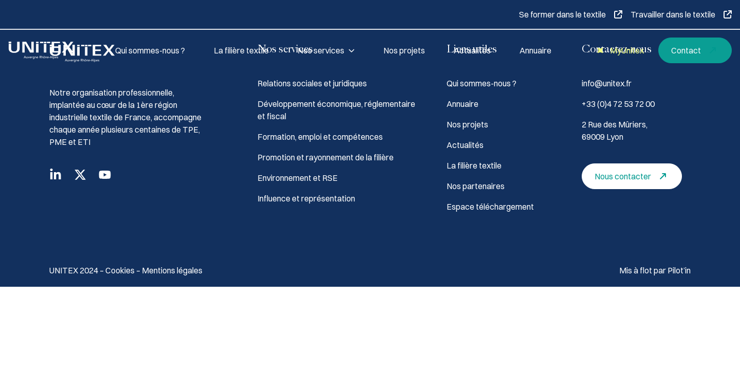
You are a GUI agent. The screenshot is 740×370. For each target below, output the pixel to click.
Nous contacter (633, 176)
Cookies (120, 270)
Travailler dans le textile (681, 14)
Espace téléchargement (490, 206)
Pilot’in (679, 270)
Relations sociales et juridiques (312, 83)
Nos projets (404, 50)
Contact (696, 50)
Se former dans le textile (570, 14)
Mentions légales (172, 270)
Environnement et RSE (297, 178)
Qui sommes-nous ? (150, 50)
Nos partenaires (476, 186)
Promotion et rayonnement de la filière (325, 157)
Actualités (472, 50)
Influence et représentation (306, 198)
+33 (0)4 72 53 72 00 (618, 104)
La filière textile (241, 50)
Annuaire (535, 50)
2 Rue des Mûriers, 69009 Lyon (614, 130)
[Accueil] (49, 50)
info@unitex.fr (607, 83)
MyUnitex (619, 51)
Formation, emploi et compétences (320, 137)
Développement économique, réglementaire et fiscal (336, 110)
